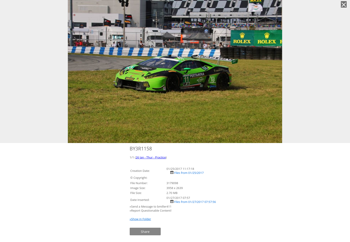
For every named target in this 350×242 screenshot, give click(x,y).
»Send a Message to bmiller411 (151, 206)
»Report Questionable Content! (150, 210)
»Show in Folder (140, 219)
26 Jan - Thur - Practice (151, 157)
